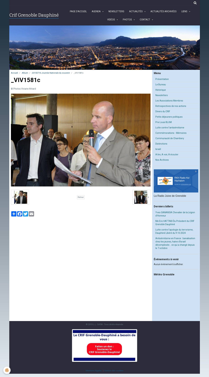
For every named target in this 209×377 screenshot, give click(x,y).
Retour (81, 197)
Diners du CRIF (162, 111)
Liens (184, 11)
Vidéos (111, 19)
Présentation (162, 79)
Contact (145, 19)
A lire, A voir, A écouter (166, 154)
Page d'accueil (78, 11)
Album (25, 73)
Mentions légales (94, 370)
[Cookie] (7, 370)
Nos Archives (162, 160)
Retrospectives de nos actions (170, 106)
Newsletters (116, 11)
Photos (127, 19)
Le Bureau (160, 84)
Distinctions (161, 143)
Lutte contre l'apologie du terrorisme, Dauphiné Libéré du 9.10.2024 (174, 231)
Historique (160, 90)
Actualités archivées (164, 11)
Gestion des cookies (113, 370)
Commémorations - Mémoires (171, 133)
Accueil (14, 73)
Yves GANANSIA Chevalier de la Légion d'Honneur (175, 214)
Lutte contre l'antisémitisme (169, 127)
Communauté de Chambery (169, 138)
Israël (158, 149)
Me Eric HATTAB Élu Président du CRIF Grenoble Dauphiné (174, 223)
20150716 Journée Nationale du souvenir (51, 73)
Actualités (136, 11)
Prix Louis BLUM (163, 122)
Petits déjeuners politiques (169, 116)
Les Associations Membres (169, 100)
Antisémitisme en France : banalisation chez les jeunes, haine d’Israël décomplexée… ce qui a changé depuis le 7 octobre (175, 243)
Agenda (96, 11)
